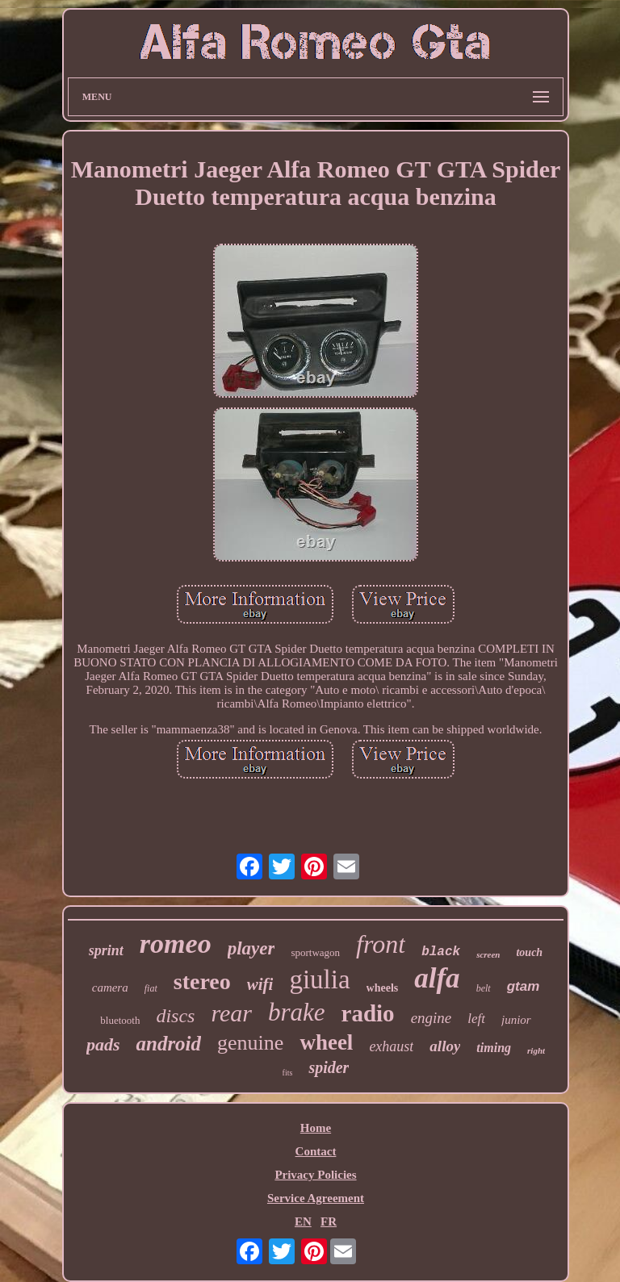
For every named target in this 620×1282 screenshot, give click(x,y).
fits (288, 1072)
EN (303, 1221)
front (380, 943)
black (440, 952)
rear (231, 1013)
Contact (316, 1151)
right (536, 1050)
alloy (444, 1046)
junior (516, 1019)
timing (493, 1047)
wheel (326, 1042)
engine (431, 1017)
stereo (202, 981)
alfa (436, 978)
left (476, 1018)
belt (483, 988)
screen (488, 954)
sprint (106, 950)
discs (175, 1015)
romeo (176, 943)
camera (110, 987)
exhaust (391, 1046)
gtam (523, 986)
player (251, 948)
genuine (250, 1042)
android (168, 1043)
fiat (151, 988)
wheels (383, 988)
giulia (319, 979)
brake (296, 1012)
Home (315, 1127)
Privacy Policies (315, 1174)
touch (529, 952)
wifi (260, 984)
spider (328, 1067)
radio (368, 1013)
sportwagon (315, 952)
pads (103, 1044)
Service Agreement (315, 1198)
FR (328, 1221)
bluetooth (120, 1020)
